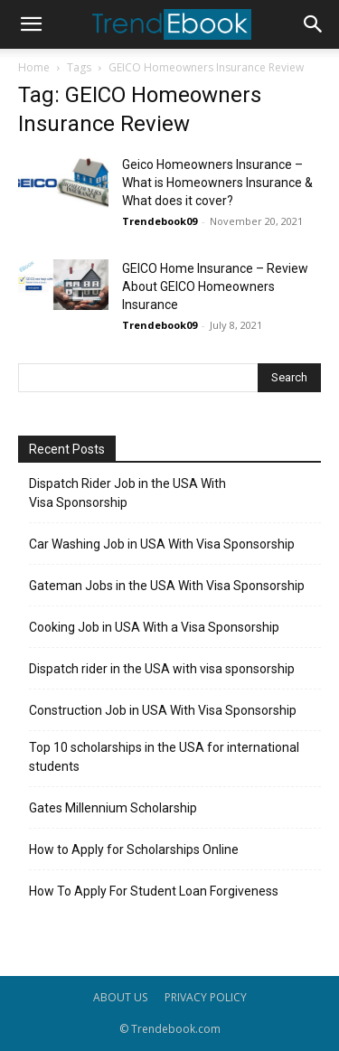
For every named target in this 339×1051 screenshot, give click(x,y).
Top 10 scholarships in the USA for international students (164, 757)
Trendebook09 (159, 221)
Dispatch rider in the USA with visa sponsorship (162, 669)
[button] (31, 24)
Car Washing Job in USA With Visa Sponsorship (162, 544)
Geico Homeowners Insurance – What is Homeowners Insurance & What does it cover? (217, 182)
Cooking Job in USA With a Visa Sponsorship (154, 627)
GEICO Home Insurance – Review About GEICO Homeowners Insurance (215, 286)
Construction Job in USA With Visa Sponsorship (163, 710)
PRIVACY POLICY (206, 997)
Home (34, 67)
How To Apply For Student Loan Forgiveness (153, 891)
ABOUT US (120, 997)
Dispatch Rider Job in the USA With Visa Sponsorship (127, 493)
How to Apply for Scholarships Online (134, 849)
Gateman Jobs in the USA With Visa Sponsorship (167, 585)
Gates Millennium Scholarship (113, 808)
